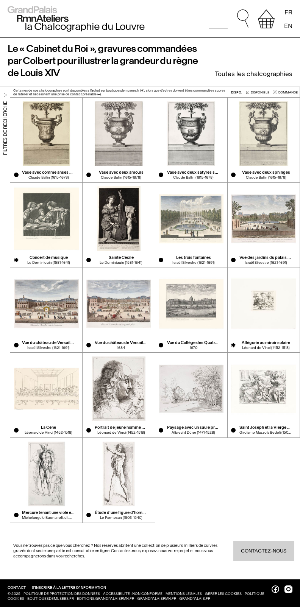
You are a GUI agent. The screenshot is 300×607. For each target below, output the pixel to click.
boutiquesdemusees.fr (50, 599)
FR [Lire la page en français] (288, 12)
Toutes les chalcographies (253, 74)
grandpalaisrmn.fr (156, 599)
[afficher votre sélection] (266, 18)
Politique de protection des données (61, 594)
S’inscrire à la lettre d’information (69, 588)
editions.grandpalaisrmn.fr (105, 599)
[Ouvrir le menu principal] (218, 18)
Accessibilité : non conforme (132, 594)
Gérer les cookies (223, 594)
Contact (17, 588)
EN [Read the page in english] (288, 25)
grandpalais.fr (194, 599)
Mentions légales (184, 594)
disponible (257, 91)
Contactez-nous (263, 550)
